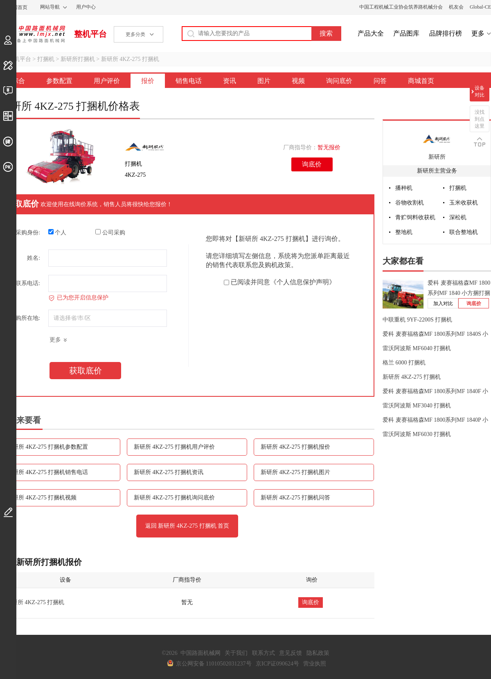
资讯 (229, 80)
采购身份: (28, 232)
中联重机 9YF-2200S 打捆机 (417, 320)
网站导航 (50, 7)
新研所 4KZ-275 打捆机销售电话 (47, 472)
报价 (147, 80)
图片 (263, 80)
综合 (18, 80)
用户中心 (86, 7)
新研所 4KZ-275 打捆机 (130, 59)
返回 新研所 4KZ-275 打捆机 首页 (187, 526)
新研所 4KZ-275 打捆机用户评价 (174, 447)
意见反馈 (290, 653)
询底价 (312, 164)
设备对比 (479, 91)
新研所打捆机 (78, 59)
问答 (380, 80)
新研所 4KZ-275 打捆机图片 (295, 472)
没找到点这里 (479, 119)
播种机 (403, 188)
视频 (298, 80)
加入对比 (443, 303)
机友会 (456, 7)
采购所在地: (25, 318)
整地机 (403, 232)
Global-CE (480, 7)
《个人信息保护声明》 (303, 282)
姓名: (33, 258)
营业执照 (314, 664)
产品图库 (406, 33)
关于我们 (236, 653)
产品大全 (371, 33)
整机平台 (90, 33)
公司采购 (110, 232)
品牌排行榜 (445, 33)
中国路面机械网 (32, 34)
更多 (477, 33)
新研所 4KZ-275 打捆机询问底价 (174, 498)
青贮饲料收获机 (415, 217)
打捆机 (45, 59)
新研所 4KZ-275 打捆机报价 (295, 447)
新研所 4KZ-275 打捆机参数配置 (47, 447)
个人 (57, 232)
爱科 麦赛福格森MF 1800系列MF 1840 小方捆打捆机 (459, 293)
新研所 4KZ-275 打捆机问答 (295, 498)
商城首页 (421, 80)
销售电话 (189, 80)
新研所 (437, 157)
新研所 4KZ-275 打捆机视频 (42, 498)
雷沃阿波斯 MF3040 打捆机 (417, 405)
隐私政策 (317, 653)
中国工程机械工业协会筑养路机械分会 (401, 7)
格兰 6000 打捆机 (404, 363)
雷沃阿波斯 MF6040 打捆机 (417, 348)
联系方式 (263, 653)
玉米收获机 (463, 203)
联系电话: (28, 283)
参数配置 (59, 80)
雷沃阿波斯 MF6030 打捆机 (417, 434)
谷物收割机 (409, 203)
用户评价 (107, 80)
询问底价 (339, 80)
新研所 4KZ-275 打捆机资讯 (168, 472)
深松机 (457, 217)
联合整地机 (463, 232)
